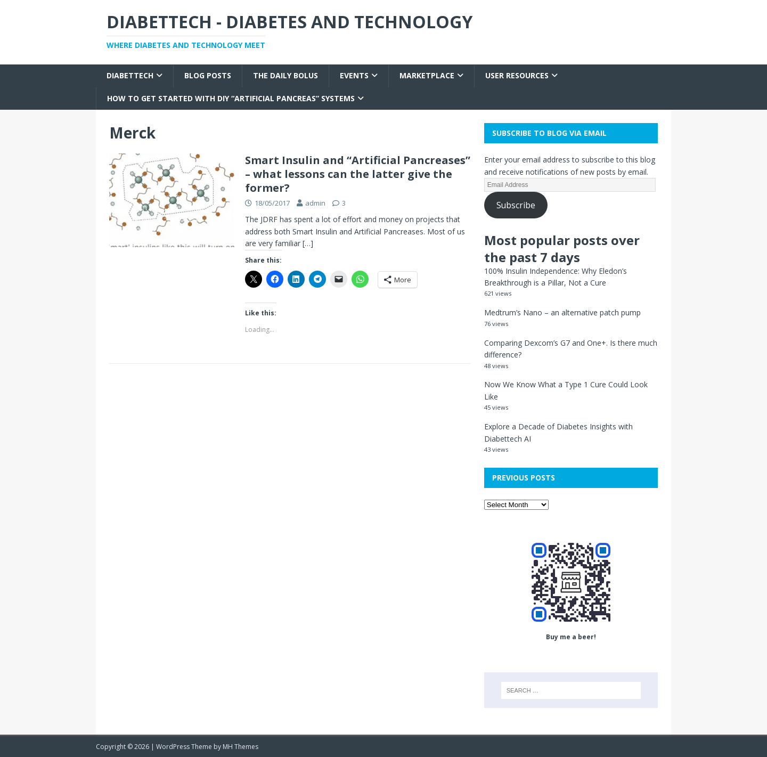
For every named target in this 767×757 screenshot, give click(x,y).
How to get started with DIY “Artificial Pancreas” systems (231, 98)
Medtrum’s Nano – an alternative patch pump (562, 312)
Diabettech (130, 75)
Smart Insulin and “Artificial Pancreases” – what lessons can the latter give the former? (357, 174)
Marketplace (426, 75)
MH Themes (240, 746)
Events (354, 75)
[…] (308, 243)
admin (315, 203)
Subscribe (515, 205)
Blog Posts (207, 75)
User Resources (517, 75)
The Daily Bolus (285, 75)
